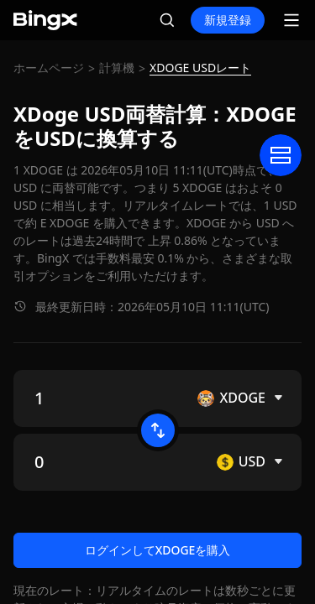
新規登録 (227, 19)
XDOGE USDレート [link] (200, 67)
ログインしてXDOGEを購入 (158, 549)
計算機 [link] (116, 67)
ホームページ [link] (48, 67)
